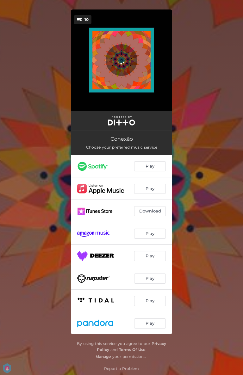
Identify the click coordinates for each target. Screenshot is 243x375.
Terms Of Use (132, 349)
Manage (103, 356)
